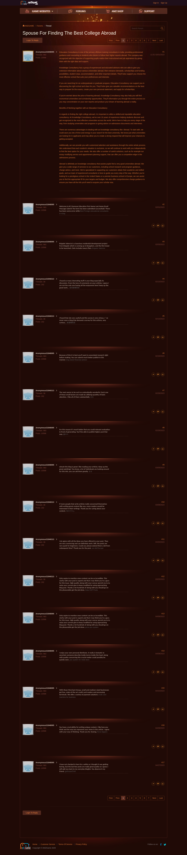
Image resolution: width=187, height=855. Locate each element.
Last (161, 40)
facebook (161, 844)
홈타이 (65, 434)
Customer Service (48, 844)
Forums (40, 26)
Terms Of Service (65, 844)
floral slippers (102, 732)
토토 (92, 397)
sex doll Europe (97, 548)
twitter (165, 844)
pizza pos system (91, 627)
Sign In (156, 3)
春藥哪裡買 (71, 323)
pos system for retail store (79, 660)
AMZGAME (28, 26)
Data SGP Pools (91, 590)
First (111, 40)
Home (35, 844)
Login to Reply (32, 40)
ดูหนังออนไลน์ (70, 771)
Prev (118, 40)
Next (154, 40)
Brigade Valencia (98, 248)
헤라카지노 (70, 511)
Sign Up (164, 3)
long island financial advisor (76, 360)
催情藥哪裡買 (74, 288)
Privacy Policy (81, 844)
